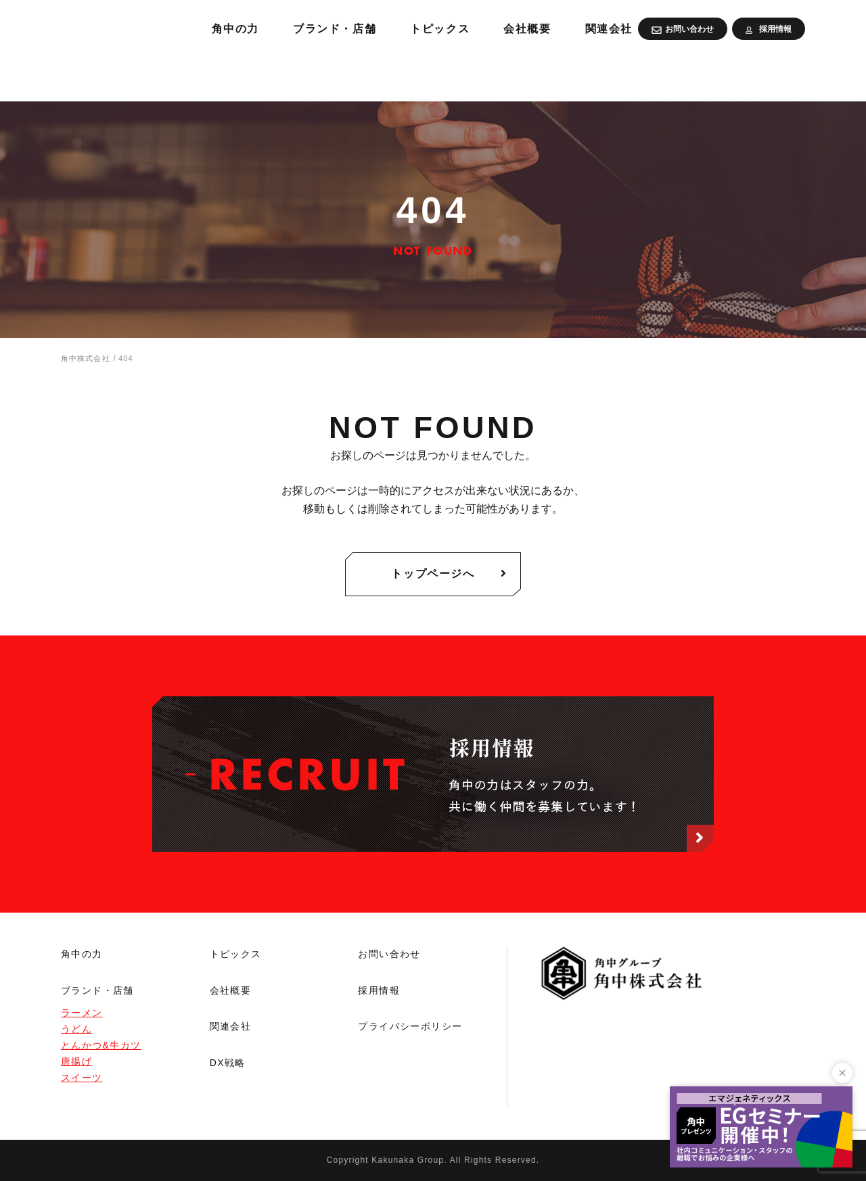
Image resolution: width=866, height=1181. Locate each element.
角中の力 (375, 74)
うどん (76, 1028)
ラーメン (82, 1012)
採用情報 (379, 990)
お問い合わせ (389, 953)
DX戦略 (228, 1062)
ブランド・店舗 (483, 74)
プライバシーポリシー (410, 1026)
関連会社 (778, 74)
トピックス (597, 74)
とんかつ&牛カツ (101, 1045)
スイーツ (82, 1077)
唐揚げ (76, 1061)
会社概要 (691, 74)
